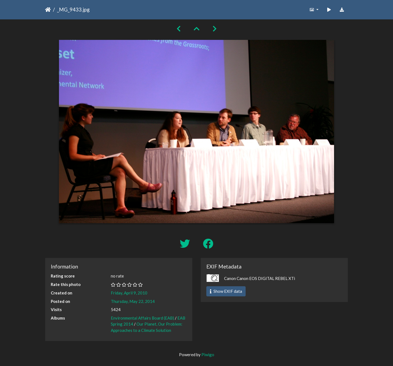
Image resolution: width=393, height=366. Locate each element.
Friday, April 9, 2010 (129, 292)
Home (48, 9)
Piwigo (207, 354)
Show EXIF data (226, 291)
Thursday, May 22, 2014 (133, 301)
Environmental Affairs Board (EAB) (142, 317)
